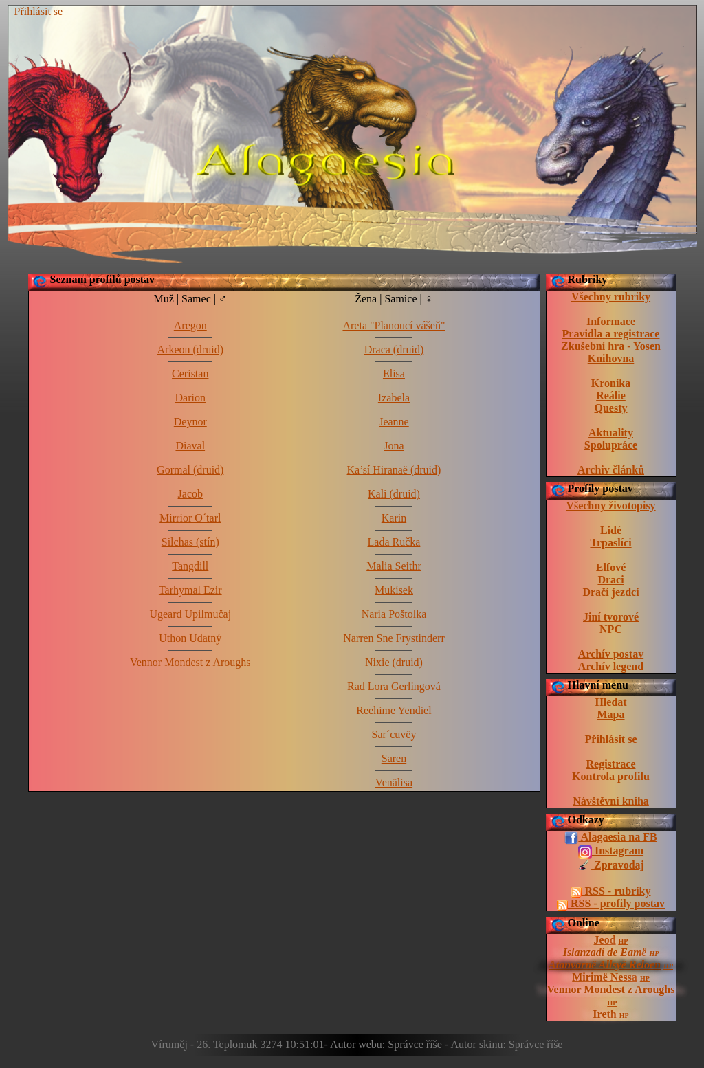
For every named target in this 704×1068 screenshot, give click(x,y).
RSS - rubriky (610, 891)
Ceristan (190, 373)
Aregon (190, 325)
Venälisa (393, 782)
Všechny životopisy (610, 505)
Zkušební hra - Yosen (611, 346)
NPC (611, 629)
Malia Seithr (393, 566)
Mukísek (394, 590)
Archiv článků (611, 470)
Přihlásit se (38, 11)
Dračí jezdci (610, 592)
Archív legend (611, 666)
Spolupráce (610, 445)
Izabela (394, 397)
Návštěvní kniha (611, 801)
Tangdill (190, 566)
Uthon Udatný (190, 638)
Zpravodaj (611, 866)
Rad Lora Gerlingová (394, 686)
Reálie (611, 395)
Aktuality (610, 432)
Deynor (190, 421)
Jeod (605, 940)
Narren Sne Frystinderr (394, 638)
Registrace (611, 764)
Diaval (190, 446)
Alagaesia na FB (610, 838)
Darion (190, 397)
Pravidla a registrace (611, 334)
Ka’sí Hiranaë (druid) (394, 470)
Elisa (394, 373)
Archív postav (611, 654)
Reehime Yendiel (393, 710)
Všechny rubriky (610, 296)
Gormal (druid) (190, 470)
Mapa (611, 714)
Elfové (611, 567)
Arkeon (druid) (190, 349)
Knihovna (611, 358)
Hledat (610, 702)
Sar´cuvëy (394, 734)
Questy (611, 408)
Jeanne (394, 421)
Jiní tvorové (611, 617)
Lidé (611, 530)
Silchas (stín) (190, 542)
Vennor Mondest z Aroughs (611, 989)
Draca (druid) (394, 349)
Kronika (611, 383)
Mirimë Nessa (604, 977)
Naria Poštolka (394, 614)
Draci (610, 580)
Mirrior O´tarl (190, 518)
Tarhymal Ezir (190, 590)
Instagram (611, 851)
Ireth (604, 1014)
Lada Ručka (394, 542)
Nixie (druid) (394, 662)
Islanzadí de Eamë (605, 952)
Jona (394, 446)
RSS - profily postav (611, 904)
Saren (394, 758)
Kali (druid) (394, 494)
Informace (610, 321)
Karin (394, 518)
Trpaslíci (610, 542)
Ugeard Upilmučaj (190, 614)
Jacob (190, 494)
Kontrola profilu (611, 776)
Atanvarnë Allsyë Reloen (605, 964)
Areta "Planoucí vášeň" (393, 325)
